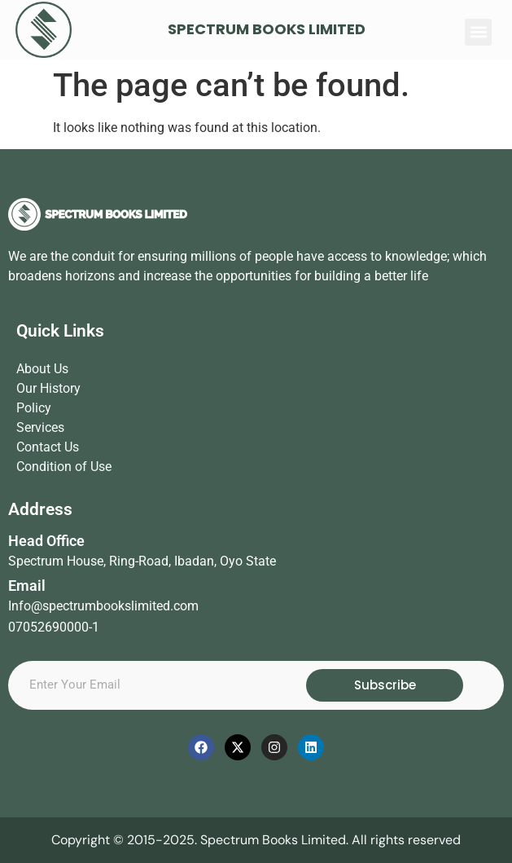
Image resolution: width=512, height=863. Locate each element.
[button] (478, 32)
